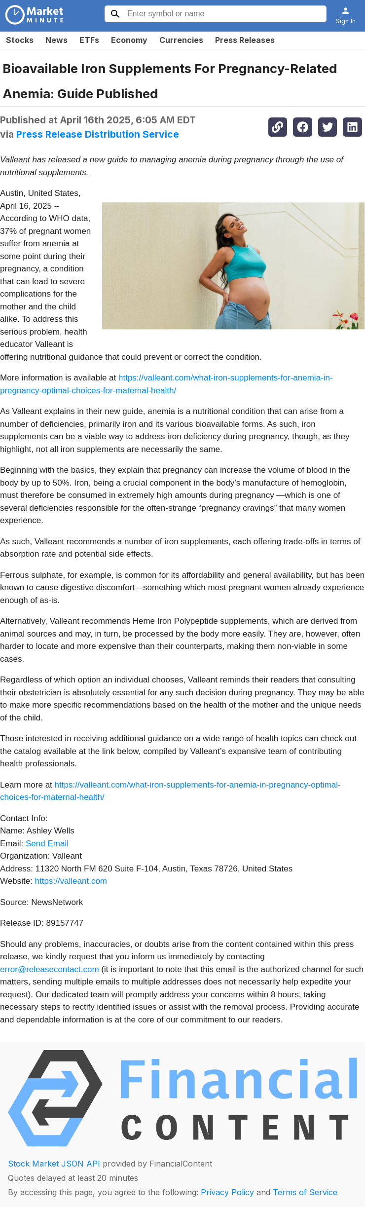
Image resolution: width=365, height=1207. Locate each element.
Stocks (20, 40)
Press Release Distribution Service (97, 134)
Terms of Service (305, 1192)
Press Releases (245, 40)
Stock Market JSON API (54, 1164)
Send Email (47, 843)
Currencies (181, 40)
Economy (129, 40)
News (56, 40)
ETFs (89, 40)
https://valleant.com (71, 881)
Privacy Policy (227, 1192)
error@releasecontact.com (49, 969)
